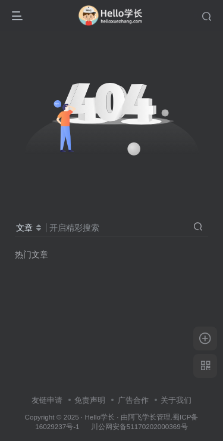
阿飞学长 (142, 417)
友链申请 (47, 400)
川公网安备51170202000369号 (139, 426)
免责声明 (89, 400)
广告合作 (133, 400)
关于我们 (176, 400)
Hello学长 (99, 417)
